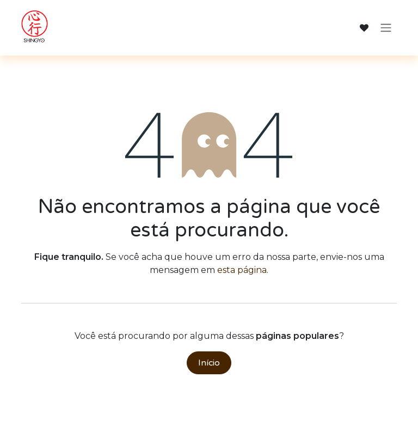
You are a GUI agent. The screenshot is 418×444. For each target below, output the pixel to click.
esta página (242, 270)
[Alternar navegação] (386, 28)
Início (209, 362)
